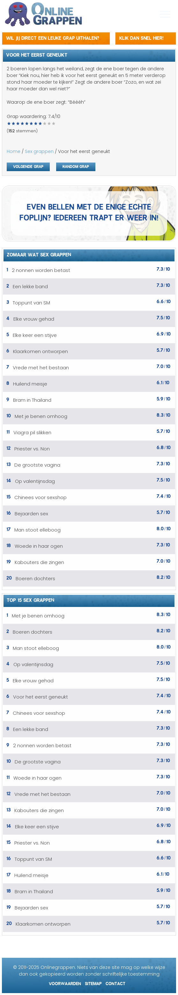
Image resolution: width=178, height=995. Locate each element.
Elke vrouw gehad (33, 319)
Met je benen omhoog (41, 416)
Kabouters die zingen (39, 562)
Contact (115, 982)
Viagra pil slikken (32, 432)
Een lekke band (30, 286)
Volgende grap (28, 166)
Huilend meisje (30, 383)
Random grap (76, 166)
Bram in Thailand (32, 400)
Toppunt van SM (31, 302)
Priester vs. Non (32, 448)
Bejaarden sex (31, 513)
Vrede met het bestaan (41, 367)
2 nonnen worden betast (41, 270)
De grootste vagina (37, 465)
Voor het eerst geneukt (40, 696)
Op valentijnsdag (35, 481)
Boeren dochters (35, 578)
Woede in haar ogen (39, 546)
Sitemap (93, 982)
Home (13, 151)
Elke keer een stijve (35, 335)
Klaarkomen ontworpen (40, 351)
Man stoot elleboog (37, 529)
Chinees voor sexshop (40, 497)
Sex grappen (39, 151)
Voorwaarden (65, 982)
